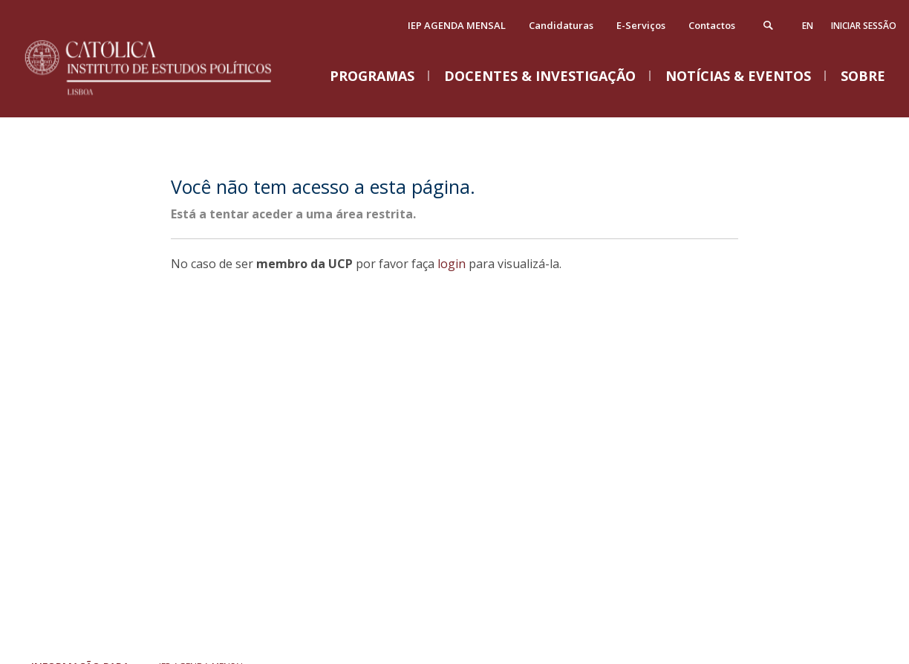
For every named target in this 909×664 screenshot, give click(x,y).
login (451, 263)
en (807, 25)
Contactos (711, 25)
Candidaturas (561, 25)
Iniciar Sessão (863, 25)
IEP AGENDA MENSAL (457, 25)
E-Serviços (640, 25)
